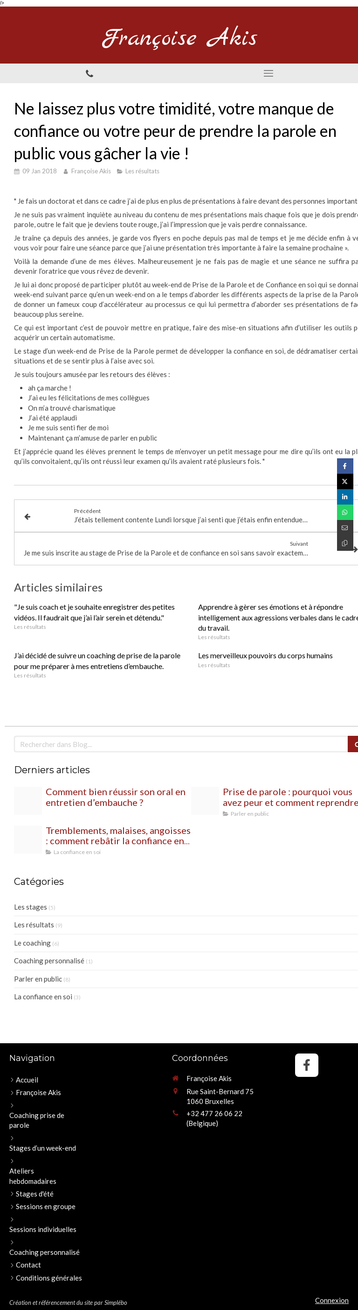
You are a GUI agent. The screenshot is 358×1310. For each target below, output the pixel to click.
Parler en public (38, 979)
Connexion (332, 1300)
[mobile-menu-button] (268, 73)
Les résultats (34, 924)
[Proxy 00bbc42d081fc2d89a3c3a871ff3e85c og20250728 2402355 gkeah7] (205, 801)
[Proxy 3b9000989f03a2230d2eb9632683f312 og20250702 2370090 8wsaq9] (28, 840)
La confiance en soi (43, 996)
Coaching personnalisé (49, 960)
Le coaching (32, 943)
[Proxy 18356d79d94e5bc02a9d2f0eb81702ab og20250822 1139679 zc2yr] (28, 801)
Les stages (30, 907)
